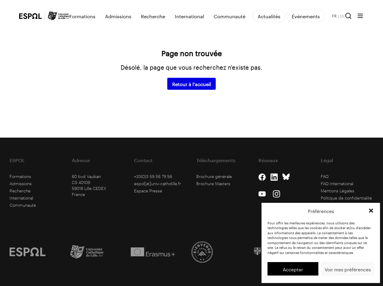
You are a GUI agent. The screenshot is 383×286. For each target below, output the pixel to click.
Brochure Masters (213, 183)
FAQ (325, 176)
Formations (82, 15)
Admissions (118, 15)
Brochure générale (214, 176)
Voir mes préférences (348, 269)
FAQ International (337, 183)
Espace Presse (148, 190)
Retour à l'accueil (191, 83)
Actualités (269, 15)
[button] (371, 211)
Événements (306, 15)
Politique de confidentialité (346, 197)
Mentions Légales (337, 190)
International (189, 15)
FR (334, 16)
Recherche (153, 15)
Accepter (293, 269)
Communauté (229, 15)
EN (342, 15)
